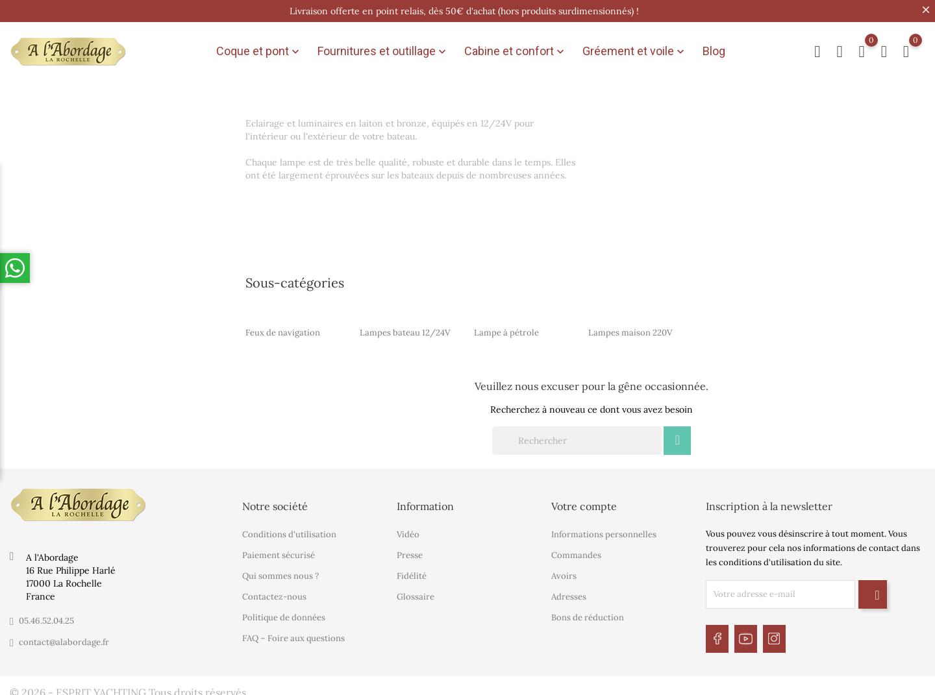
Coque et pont (259, 49)
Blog (714, 49)
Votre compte (584, 500)
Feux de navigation (282, 327)
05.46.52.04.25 (46, 615)
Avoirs (564, 570)
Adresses (568, 591)
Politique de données (283, 612)
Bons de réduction (587, 612)
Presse (410, 549)
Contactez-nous (274, 591)
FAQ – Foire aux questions (293, 633)
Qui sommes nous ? (280, 570)
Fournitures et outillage (383, 49)
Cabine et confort (515, 49)
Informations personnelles (603, 529)
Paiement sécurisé (278, 549)
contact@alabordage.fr (64, 636)
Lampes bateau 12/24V (405, 327)
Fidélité (412, 570)
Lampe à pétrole (506, 327)
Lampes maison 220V (630, 327)
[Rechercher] (577, 435)
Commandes (576, 549)
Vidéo (408, 529)
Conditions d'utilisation (289, 529)
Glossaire (415, 591)
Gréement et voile (634, 49)
